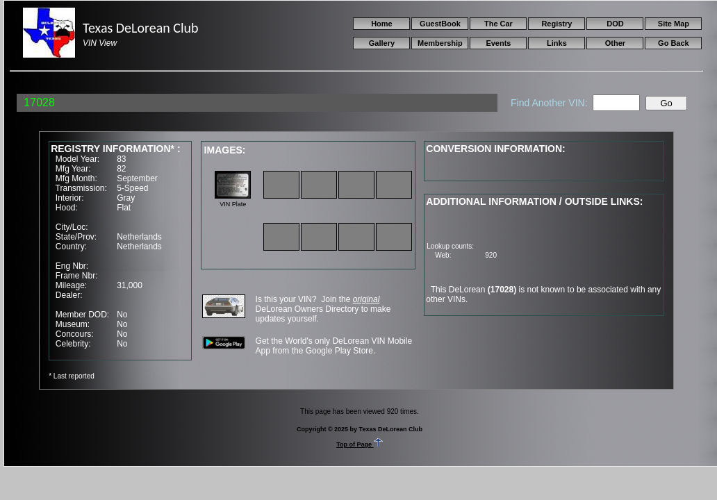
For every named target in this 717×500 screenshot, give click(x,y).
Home (382, 23)
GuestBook (440, 23)
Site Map (673, 23)
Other (615, 43)
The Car (498, 23)
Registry (556, 23)
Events (498, 43)
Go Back (673, 43)
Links (557, 43)
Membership (440, 43)
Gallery (382, 43)
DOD (615, 23)
